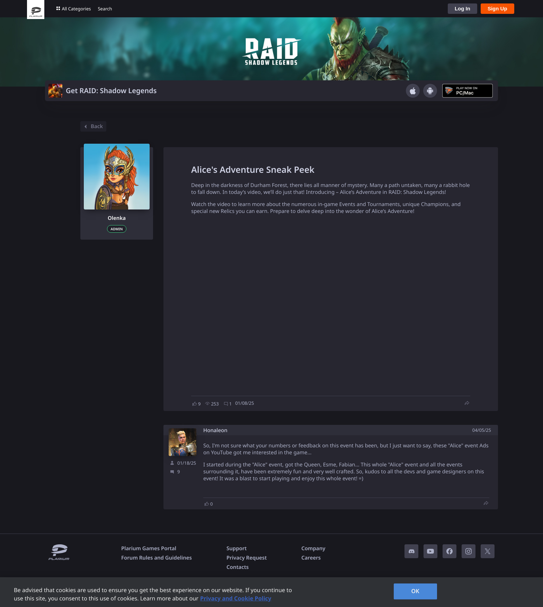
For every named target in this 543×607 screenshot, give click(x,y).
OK (415, 591)
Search (105, 9)
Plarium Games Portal (148, 548)
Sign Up (497, 8)
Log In (462, 8)
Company (313, 548)
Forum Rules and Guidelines (156, 557)
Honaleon (215, 430)
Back (92, 126)
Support (236, 548)
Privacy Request (246, 557)
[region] (271, 592)
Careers (311, 557)
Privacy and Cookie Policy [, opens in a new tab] (235, 598)
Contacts (237, 567)
